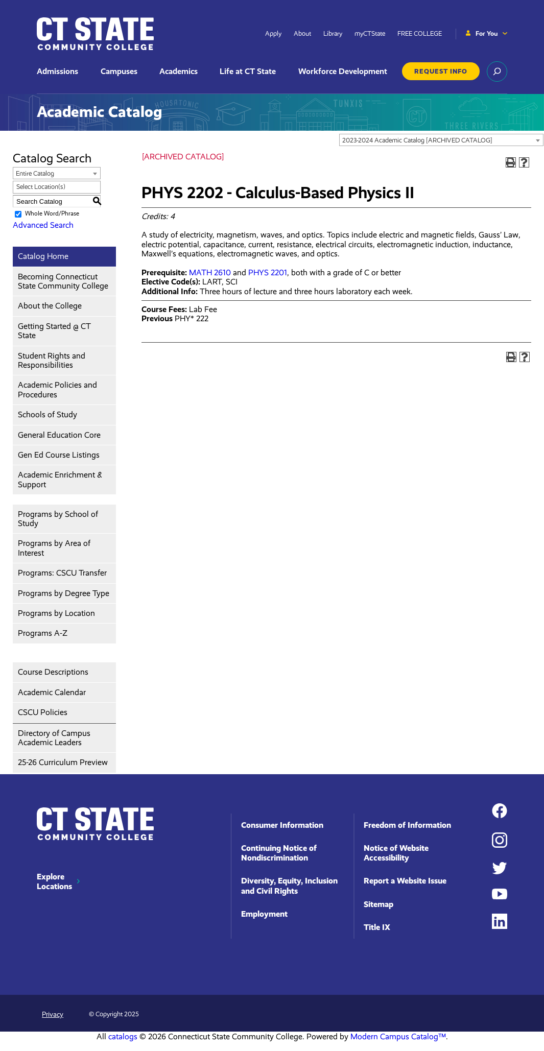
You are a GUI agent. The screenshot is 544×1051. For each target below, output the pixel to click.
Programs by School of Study (58, 518)
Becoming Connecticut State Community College (63, 281)
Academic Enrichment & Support (60, 479)
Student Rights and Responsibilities (51, 360)
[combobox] (441, 140)
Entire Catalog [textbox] (35, 173)
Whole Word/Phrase (52, 214)
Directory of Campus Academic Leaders (54, 737)
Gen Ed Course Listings (59, 455)
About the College (50, 305)
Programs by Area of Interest (54, 547)
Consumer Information (282, 825)
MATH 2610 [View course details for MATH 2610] (210, 272)
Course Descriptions (53, 672)
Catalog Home (43, 256)
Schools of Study (47, 414)
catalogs (122, 1036)
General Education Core (59, 435)
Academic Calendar (52, 692)
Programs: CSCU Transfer (62, 573)
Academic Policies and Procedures (57, 389)
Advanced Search (43, 225)
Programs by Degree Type (63, 593)
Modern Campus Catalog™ (398, 1036)
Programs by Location (56, 613)
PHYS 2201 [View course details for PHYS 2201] (267, 272)
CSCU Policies (42, 712)
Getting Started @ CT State (54, 330)
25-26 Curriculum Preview (63, 762)
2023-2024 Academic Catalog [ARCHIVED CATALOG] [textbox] (417, 140)
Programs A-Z (42, 633)
